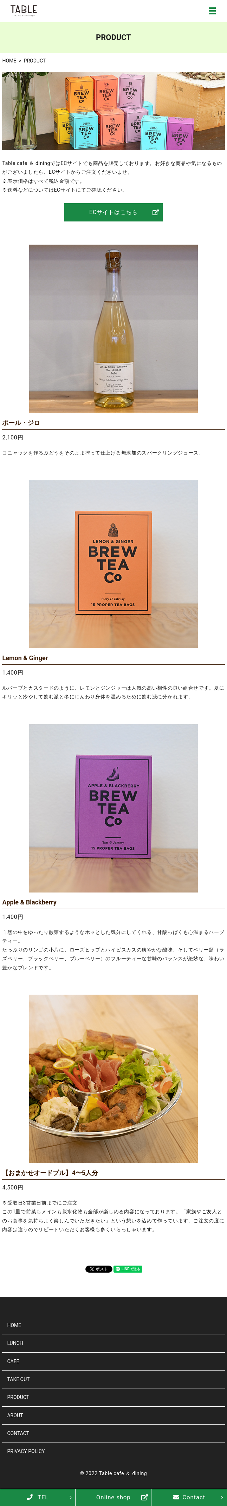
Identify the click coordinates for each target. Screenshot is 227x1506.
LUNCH (15, 1343)
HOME (9, 61)
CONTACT (18, 1433)
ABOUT (15, 1415)
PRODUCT (18, 1397)
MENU (212, 11)
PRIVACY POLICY (26, 1451)
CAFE (13, 1361)
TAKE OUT (18, 1379)
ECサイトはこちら (113, 212)
